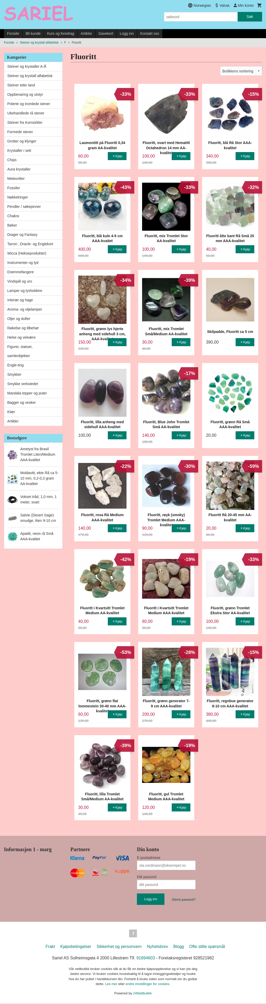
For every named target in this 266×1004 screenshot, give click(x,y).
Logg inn (127, 33)
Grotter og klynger (21, 141)
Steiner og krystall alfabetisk (29, 76)
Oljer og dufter (18, 319)
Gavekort (105, 33)
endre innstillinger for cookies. (147, 984)
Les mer (111, 984)
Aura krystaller (18, 169)
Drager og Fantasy (22, 235)
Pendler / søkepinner (24, 206)
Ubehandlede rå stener (25, 113)
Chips (12, 160)
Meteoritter (16, 178)
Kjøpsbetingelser (75, 947)
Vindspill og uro (19, 281)
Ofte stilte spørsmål (207, 947)
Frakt (50, 947)
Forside (13, 33)
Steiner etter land (21, 85)
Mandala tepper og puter (27, 393)
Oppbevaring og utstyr (25, 94)
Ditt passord (146, 877)
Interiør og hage (20, 300)
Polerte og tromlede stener (28, 104)
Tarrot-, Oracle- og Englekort (30, 244)
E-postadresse (148, 858)
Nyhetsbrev (157, 947)
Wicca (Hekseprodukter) (26, 253)
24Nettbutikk (142, 994)
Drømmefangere (20, 272)
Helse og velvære (21, 337)
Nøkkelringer (17, 197)
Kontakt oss (149, 33)
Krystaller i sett (19, 150)
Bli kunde (33, 33)
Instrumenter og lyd (22, 263)
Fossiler (13, 188)
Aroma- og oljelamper (24, 309)
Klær (11, 412)
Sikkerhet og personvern (119, 947)
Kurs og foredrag (60, 33)
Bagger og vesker (21, 402)
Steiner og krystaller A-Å (26, 66)
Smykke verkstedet (22, 384)
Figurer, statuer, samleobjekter (19, 351)
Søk (250, 17)
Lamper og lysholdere (24, 291)
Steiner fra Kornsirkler (24, 122)
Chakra (13, 216)
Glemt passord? (184, 899)
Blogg (178, 947)
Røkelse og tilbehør (23, 328)
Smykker (14, 374)
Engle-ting (15, 365)
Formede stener (20, 132)
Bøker (12, 225)
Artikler (86, 33)
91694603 (145, 958)
